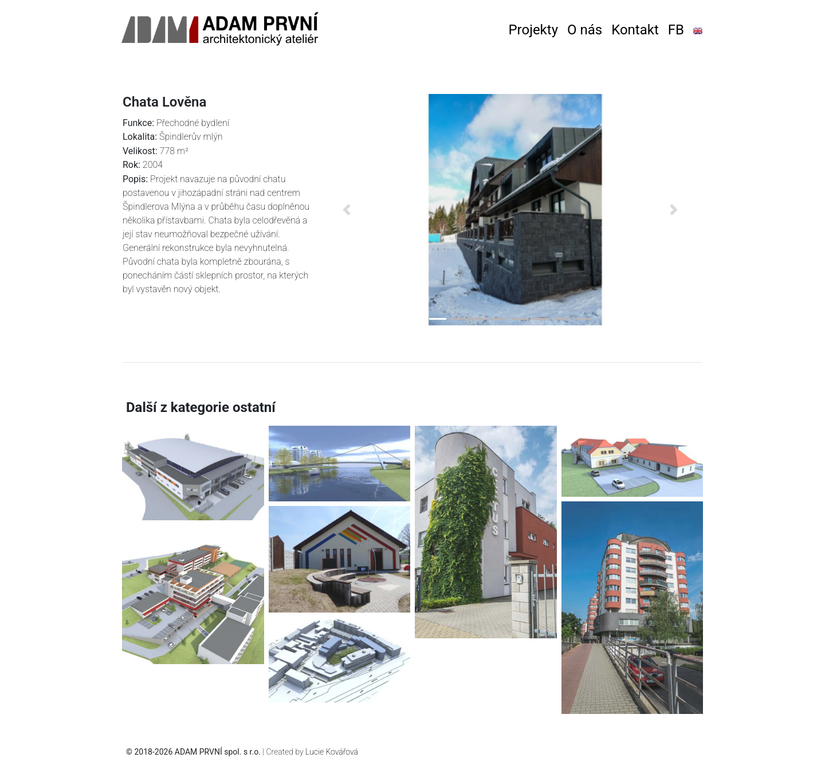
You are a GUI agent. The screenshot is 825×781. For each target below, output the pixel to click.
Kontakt (635, 30)
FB (676, 30)
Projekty (533, 30)
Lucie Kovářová (331, 751)
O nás (584, 30)
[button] (347, 209)
